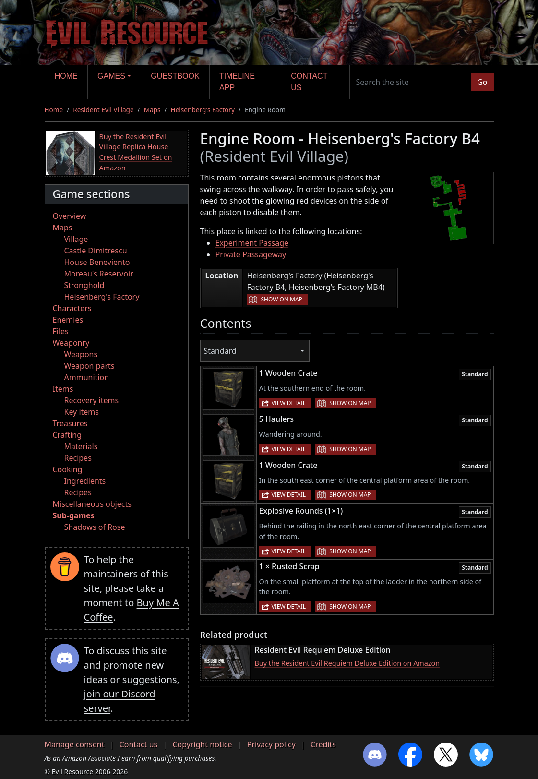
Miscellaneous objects (92, 504)
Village (76, 239)
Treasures (70, 423)
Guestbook (175, 76)
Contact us (309, 82)
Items (63, 389)
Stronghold (84, 285)
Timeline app (237, 82)
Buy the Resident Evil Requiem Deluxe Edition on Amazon (347, 663)
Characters (72, 308)
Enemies (68, 319)
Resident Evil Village (103, 109)
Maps (152, 109)
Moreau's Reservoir (98, 273)
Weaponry (71, 342)
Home (66, 76)
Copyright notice (202, 744)
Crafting (67, 435)
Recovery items (91, 400)
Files (61, 331)
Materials (81, 446)
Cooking (68, 469)
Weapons (81, 354)
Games (111, 76)
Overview (69, 216)
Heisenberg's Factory (203, 109)
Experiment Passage (252, 243)
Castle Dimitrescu (95, 250)
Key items (81, 412)
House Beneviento (97, 262)
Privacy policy (271, 744)
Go (482, 82)
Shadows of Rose (94, 527)
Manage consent (75, 744)
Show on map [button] (281, 299)
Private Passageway (251, 254)
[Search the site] (411, 82)
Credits (323, 744)
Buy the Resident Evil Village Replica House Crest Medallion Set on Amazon (135, 152)
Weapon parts (89, 365)
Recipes (78, 458)
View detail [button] (289, 403)
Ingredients (85, 481)
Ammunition (86, 377)
